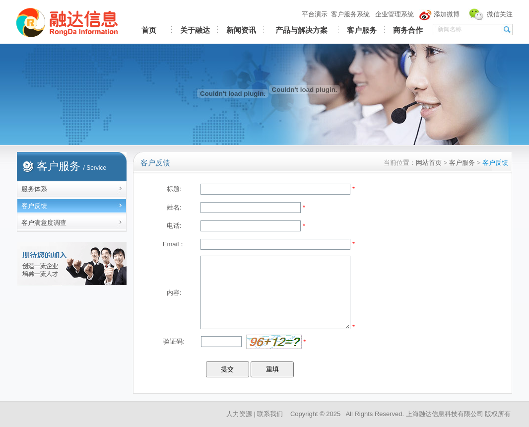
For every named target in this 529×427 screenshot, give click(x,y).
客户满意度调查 (43, 222)
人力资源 (239, 414)
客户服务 (362, 30)
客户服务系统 (350, 14)
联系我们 (270, 414)
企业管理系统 (394, 14)
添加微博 (447, 14)
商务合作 (408, 30)
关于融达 (195, 30)
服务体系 (34, 189)
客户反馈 (34, 206)
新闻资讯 (241, 30)
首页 (148, 30)
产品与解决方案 (301, 30)
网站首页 (429, 162)
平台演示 (315, 14)
